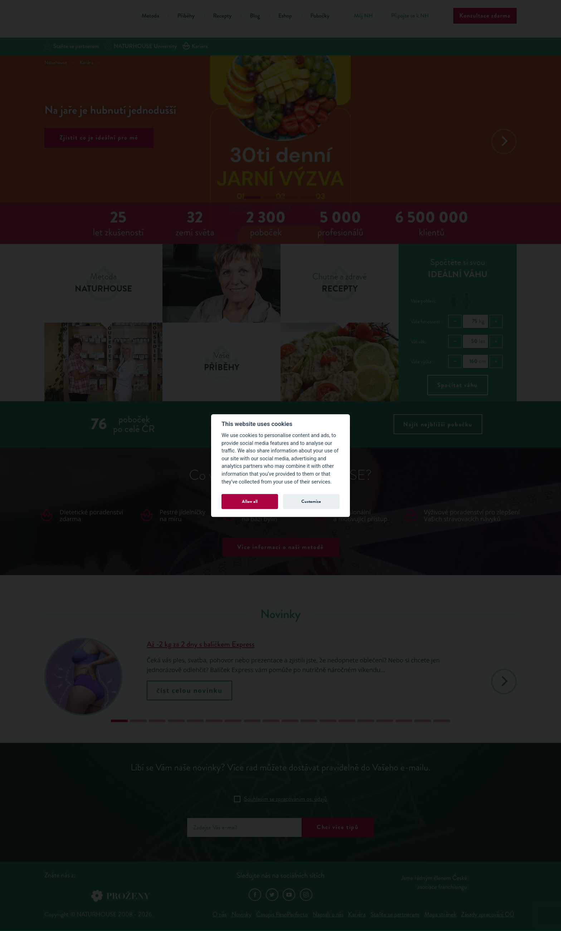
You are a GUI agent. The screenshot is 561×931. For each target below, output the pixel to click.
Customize (311, 501)
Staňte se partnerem (71, 46)
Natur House (83, 17)
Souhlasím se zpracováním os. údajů (285, 798)
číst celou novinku (190, 690)
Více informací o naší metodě (280, 547)
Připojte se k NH (410, 16)
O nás (219, 914)
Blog (255, 16)
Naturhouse (55, 62)
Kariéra (195, 46)
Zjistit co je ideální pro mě (99, 137)
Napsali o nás (328, 914)
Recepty (222, 16)
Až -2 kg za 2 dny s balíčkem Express (200, 644)
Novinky (241, 914)
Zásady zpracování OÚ (487, 914)
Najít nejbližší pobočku (437, 424)
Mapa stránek (440, 914)
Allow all (250, 501)
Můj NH (363, 16)
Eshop (285, 16)
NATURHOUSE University (141, 46)
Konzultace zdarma (485, 15)
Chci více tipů (338, 827)
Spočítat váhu (457, 385)
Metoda (150, 16)
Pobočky (320, 16)
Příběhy (186, 16)
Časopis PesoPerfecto (282, 914)
